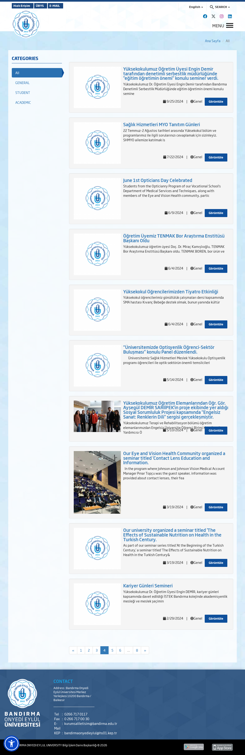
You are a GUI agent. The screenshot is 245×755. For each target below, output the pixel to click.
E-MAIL (68, 6)
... (128, 650)
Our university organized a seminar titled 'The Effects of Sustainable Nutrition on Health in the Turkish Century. (172, 534)
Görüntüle (216, 101)
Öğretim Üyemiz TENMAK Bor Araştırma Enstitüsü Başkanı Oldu (174, 238)
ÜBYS (46, 6)
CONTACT (63, 681)
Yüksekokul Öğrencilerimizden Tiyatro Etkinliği (170, 291)
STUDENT (22, 92)
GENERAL (22, 82)
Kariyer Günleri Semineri (148, 585)
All (17, 72)
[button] (11, 743)
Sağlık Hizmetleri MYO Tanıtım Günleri (161, 124)
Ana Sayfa (212, 40)
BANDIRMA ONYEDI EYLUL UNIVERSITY (37, 745)
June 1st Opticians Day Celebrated (157, 180)
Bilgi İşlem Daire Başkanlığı (79, 745)
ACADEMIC (23, 102)
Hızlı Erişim (23, 6)
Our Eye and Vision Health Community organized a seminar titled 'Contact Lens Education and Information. (174, 458)
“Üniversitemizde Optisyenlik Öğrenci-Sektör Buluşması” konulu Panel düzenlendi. (168, 349)
